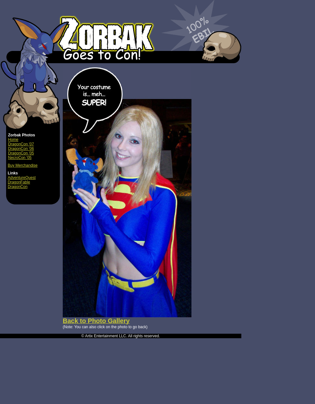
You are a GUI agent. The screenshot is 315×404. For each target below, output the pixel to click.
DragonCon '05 (21, 153)
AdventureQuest (22, 177)
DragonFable (19, 182)
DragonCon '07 (21, 144)
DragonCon (17, 186)
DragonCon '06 (21, 148)
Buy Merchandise (23, 165)
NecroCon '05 (20, 157)
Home (13, 139)
